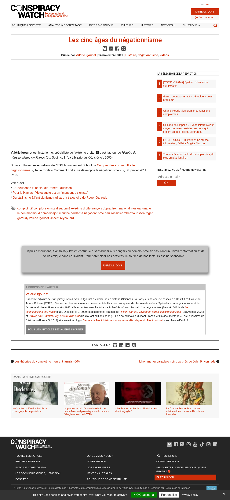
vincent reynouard (62, 218)
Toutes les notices (29, 455)
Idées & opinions (101, 25)
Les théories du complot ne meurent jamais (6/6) (47, 361)
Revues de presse (28, 461)
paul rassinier (114, 213)
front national (121, 208)
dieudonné (63, 208)
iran (133, 208)
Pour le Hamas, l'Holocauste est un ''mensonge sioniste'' (50, 192)
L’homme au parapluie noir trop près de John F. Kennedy (177, 361)
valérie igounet (39, 218)
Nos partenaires (98, 467)
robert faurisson (134, 213)
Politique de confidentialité (107, 479)
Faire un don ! (205, 11)
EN (208, 4)
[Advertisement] (188, 229)
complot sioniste (44, 208)
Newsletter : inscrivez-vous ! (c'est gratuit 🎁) (181, 469)
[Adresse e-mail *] (188, 177)
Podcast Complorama (31, 467)
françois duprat (101, 208)
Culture (127, 25)
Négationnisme (147, 55)
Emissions (190, 25)
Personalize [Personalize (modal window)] (169, 494)
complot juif (25, 208)
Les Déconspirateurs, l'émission (38, 473)
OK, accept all (144, 494)
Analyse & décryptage (65, 25)
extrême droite (80, 208)
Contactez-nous (167, 461)
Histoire (147, 25)
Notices (167, 25)
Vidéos (164, 55)
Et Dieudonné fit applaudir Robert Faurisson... (43, 188)
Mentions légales (99, 473)
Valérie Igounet (86, 55)
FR (202, 4)
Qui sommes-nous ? (100, 455)
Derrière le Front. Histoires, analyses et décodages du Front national (123, 320)
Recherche (169, 455)
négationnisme (94, 213)
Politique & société (26, 25)
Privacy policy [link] (189, 494)
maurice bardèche (71, 213)
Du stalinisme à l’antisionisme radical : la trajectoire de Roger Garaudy (60, 197)
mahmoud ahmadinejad (42, 213)
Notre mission (97, 461)
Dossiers (22, 479)
